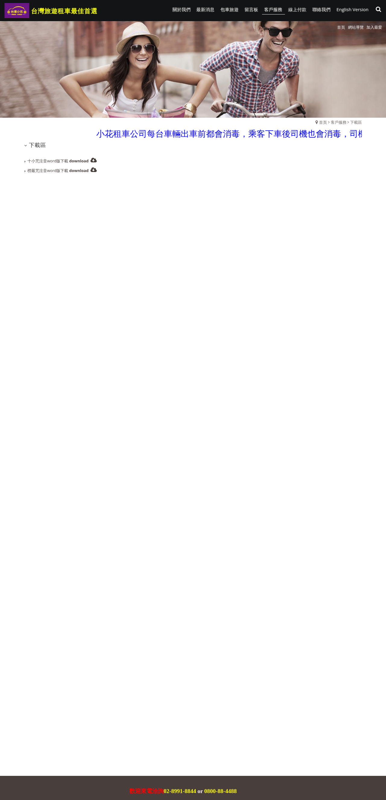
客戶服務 (338, 122)
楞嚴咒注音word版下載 (47, 170)
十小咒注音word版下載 (47, 161)
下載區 (356, 122)
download (79, 161)
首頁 (323, 122)
